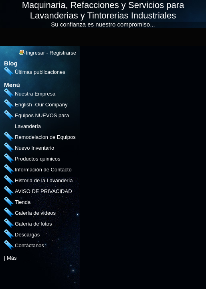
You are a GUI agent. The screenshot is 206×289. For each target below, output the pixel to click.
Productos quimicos (37, 159)
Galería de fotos (33, 224)
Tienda (22, 202)
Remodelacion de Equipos (45, 137)
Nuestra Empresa (35, 94)
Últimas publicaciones (40, 72)
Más (12, 258)
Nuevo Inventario (34, 148)
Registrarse (63, 53)
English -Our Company (41, 105)
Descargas (27, 235)
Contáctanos (29, 245)
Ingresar (35, 53)
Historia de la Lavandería (44, 180)
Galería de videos (35, 213)
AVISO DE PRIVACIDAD (43, 191)
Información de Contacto (43, 170)
